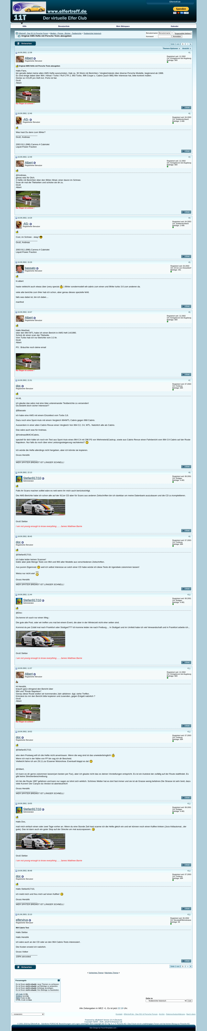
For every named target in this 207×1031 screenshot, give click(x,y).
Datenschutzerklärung (175, 1014)
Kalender (174, 26)
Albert (29, 58)
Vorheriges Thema (96, 973)
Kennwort (149, 36)
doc (18, 385)
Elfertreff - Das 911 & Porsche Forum (33, 33)
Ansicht (185, 48)
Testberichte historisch (92, 33)
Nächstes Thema (111, 973)
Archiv (161, 1014)
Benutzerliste (64, 26)
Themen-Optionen (170, 48)
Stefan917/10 (32, 478)
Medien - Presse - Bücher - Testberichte (66, 33)
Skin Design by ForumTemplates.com (103, 1028)
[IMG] (18, 998)
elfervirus (22, 920)
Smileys (19, 996)
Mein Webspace (123, 26)
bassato (30, 268)
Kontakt (119, 1014)
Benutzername (152, 33)
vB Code (19, 994)
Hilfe (25, 26)
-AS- (26, 119)
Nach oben (191, 1014)
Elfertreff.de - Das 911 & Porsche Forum (141, 1014)
